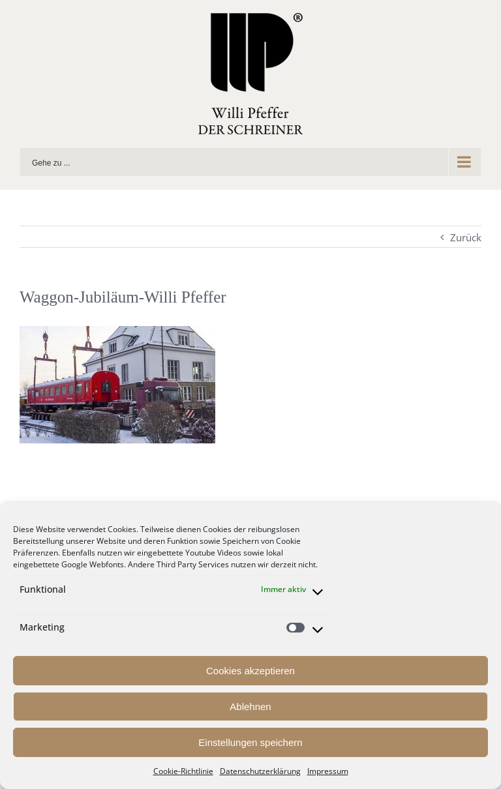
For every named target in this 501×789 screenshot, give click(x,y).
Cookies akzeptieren (250, 670)
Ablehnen (250, 706)
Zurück (465, 237)
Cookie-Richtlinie (183, 771)
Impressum (327, 771)
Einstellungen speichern (250, 742)
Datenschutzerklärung (260, 771)
